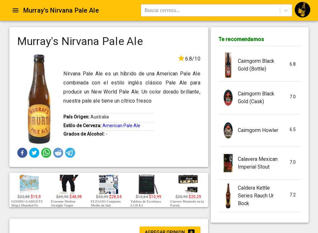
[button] (22, 153)
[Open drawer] (15, 10)
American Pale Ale (121, 125)
